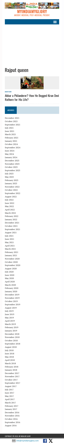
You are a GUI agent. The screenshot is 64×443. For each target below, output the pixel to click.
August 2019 (11, 307)
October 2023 (11, 167)
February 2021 (11, 252)
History (8, 92)
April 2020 (10, 281)
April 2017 (10, 399)
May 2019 (9, 317)
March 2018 (10, 363)
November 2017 (12, 376)
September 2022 (12, 193)
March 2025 (10, 134)
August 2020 (11, 268)
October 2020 (11, 262)
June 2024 (9, 150)
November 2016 (12, 415)
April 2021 (10, 245)
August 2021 (11, 232)
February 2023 (11, 180)
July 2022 (9, 199)
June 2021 (9, 239)
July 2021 (9, 235)
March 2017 (10, 402)
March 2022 (10, 213)
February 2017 (11, 406)
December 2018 (12, 334)
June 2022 (9, 203)
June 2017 (9, 392)
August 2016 (11, 425)
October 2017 (11, 379)
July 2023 (9, 173)
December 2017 (12, 373)
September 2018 (12, 343)
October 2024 (11, 144)
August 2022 (11, 196)
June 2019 (9, 314)
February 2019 (11, 327)
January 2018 (11, 369)
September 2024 (12, 147)
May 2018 (9, 356)
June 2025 (9, 131)
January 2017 (11, 409)
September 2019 (12, 304)
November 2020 (12, 258)
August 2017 (11, 386)
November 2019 (12, 298)
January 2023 (11, 183)
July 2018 (9, 350)
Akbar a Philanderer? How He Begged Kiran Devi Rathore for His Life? (32, 97)
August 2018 (11, 347)
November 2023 (12, 163)
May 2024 (9, 154)
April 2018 (10, 360)
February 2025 (11, 137)
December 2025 (12, 118)
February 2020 (11, 288)
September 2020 (12, 265)
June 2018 (9, 353)
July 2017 (9, 389)
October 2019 (11, 301)
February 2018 (11, 366)
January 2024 (11, 157)
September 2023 (12, 170)
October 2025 (11, 121)
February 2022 (11, 216)
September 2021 (12, 229)
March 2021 (10, 248)
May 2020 (9, 278)
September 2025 (12, 124)
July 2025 (9, 127)
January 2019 (11, 330)
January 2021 (11, 255)
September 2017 (12, 383)
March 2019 (10, 324)
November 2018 (12, 337)
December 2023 (12, 160)
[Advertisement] (32, 44)
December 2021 (12, 222)
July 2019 (9, 311)
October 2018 (11, 340)
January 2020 (11, 291)
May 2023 (9, 176)
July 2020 (9, 271)
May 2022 (9, 206)
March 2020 (10, 284)
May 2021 (9, 242)
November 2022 (12, 186)
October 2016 (11, 419)
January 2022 (11, 219)
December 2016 (12, 412)
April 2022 (10, 209)
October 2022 (11, 190)
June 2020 (9, 275)
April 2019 (10, 320)
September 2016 (12, 422)
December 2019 (12, 294)
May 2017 (9, 396)
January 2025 (11, 141)
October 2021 (11, 226)
